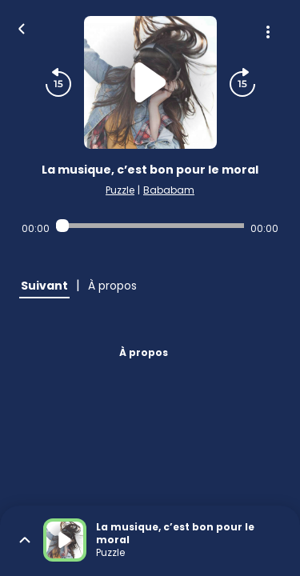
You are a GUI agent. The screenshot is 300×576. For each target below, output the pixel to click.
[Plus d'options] (268, 32)
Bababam (168, 190)
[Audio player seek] (150, 226)
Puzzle (120, 190)
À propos (143, 352)
